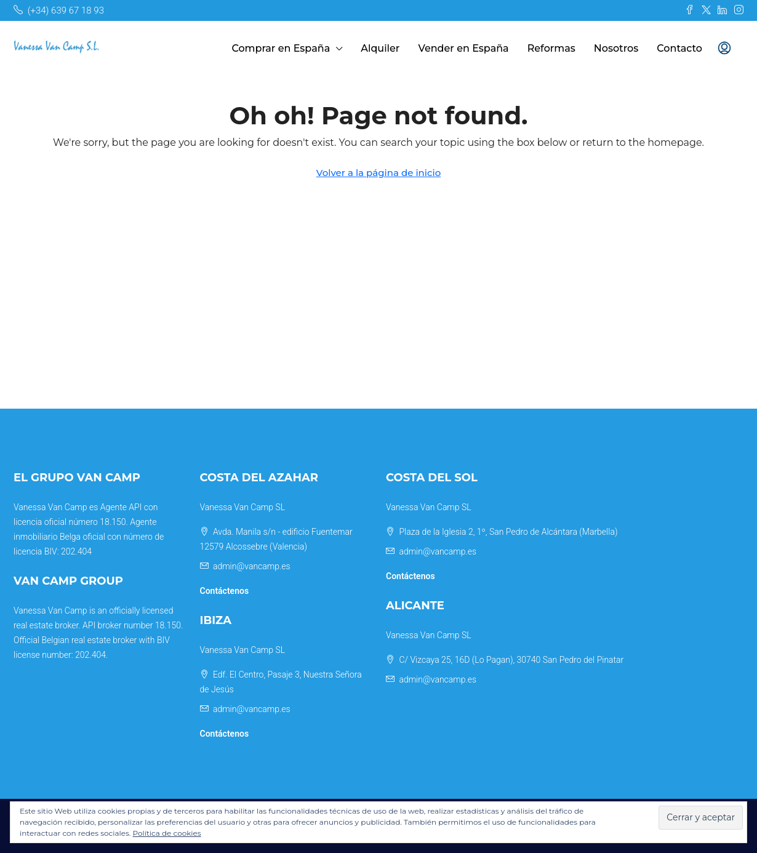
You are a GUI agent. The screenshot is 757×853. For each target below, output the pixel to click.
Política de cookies (167, 833)
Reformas (551, 48)
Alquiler (380, 48)
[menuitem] (724, 49)
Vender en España (463, 48)
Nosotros (616, 48)
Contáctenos (224, 591)
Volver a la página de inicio (378, 172)
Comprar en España (280, 48)
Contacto (679, 48)
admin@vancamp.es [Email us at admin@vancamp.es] (251, 566)
